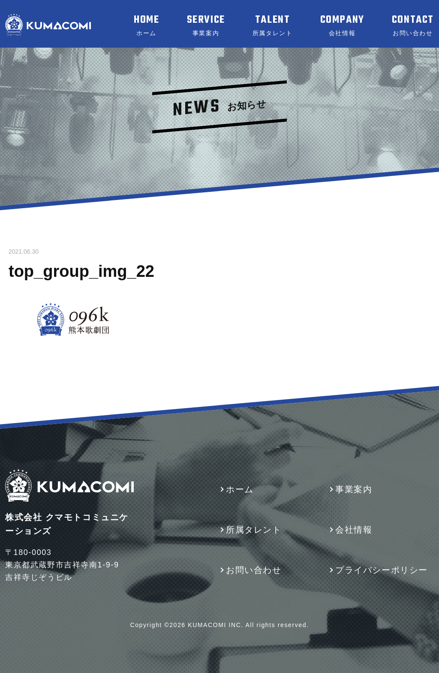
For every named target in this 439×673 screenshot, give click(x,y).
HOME (146, 25)
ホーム (240, 489)
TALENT (273, 25)
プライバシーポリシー (381, 570)
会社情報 (353, 529)
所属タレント (254, 529)
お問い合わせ (254, 570)
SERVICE (206, 25)
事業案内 (353, 489)
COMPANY (342, 25)
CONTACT (413, 25)
